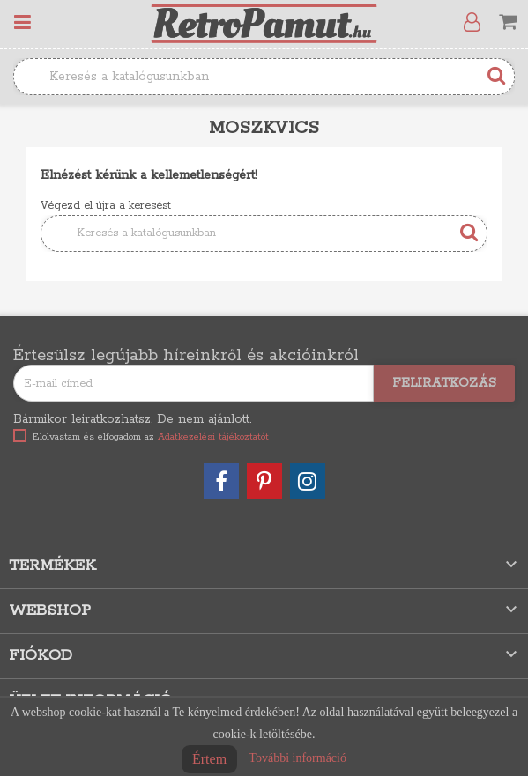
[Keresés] (264, 76)
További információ (297, 758)
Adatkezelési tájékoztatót (213, 437)
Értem (209, 758)
